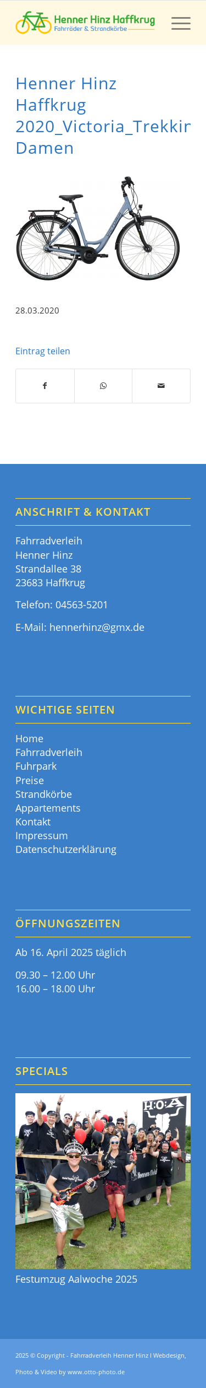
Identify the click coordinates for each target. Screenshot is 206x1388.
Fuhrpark (36, 766)
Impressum (41, 835)
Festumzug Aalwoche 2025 (76, 1279)
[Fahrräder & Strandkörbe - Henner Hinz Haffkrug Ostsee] (85, 23)
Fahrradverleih (48, 752)
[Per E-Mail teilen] (161, 386)
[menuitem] (175, 23)
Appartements (48, 807)
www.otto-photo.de (96, 1372)
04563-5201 (81, 604)
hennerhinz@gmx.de (96, 627)
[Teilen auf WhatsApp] (103, 386)
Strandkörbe (43, 794)
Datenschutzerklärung (65, 849)
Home (29, 738)
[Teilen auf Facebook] (45, 386)
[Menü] (175, 23)
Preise (29, 780)
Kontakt (33, 821)
